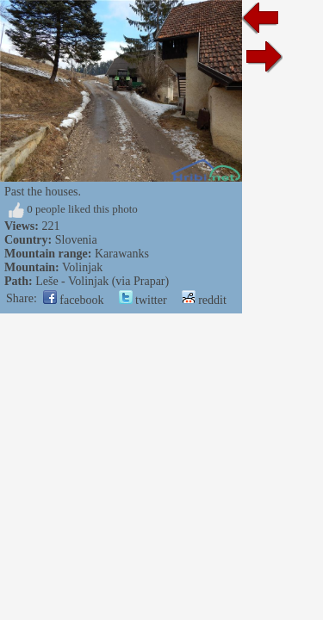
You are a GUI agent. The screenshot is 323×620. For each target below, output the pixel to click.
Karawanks (122, 253)
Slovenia (76, 239)
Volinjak (82, 267)
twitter (143, 300)
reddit (204, 300)
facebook (73, 300)
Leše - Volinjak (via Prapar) (102, 281)
